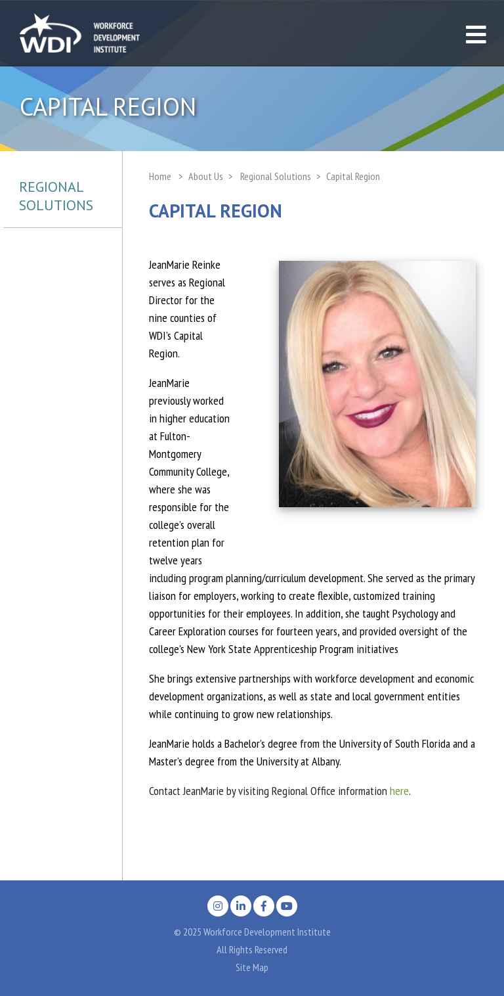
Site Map (252, 967)
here (399, 790)
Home (160, 176)
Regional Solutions (56, 195)
